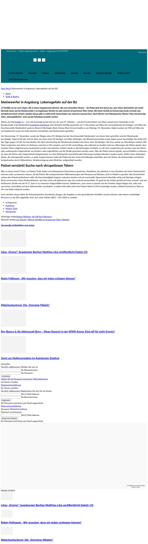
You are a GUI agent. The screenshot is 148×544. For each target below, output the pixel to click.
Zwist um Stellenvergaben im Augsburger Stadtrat (30, 358)
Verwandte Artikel (10, 225)
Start (3, 88)
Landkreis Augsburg (39, 125)
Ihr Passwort (27, 373)
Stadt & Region (12, 96)
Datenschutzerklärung (11, 385)
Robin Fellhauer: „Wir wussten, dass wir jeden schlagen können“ (38, 278)
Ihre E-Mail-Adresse (30, 394)
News (8, 88)
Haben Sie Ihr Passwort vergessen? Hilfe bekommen (24, 379)
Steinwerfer (11, 211)
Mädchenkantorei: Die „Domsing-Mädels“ (25, 305)
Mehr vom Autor (26, 225)
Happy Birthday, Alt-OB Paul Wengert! (34, 216)
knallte (18, 122)
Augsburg (10, 205)
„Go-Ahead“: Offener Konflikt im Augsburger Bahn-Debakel (42, 219)
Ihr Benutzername (29, 370)
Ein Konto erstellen (9, 382)
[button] (43, 65)
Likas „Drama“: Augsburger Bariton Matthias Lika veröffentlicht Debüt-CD (44, 251)
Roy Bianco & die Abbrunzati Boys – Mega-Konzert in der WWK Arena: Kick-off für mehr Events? (58, 331)
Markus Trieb (11, 208)
